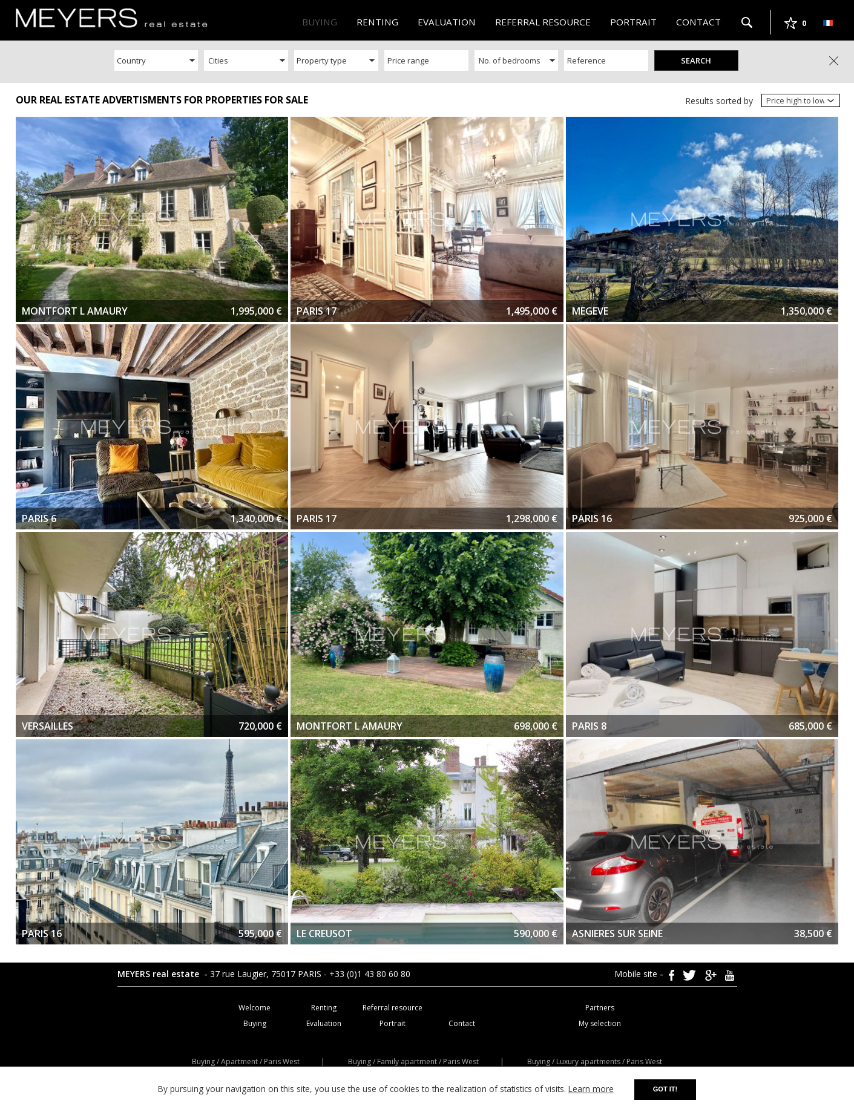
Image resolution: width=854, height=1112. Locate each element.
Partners (599, 1007)
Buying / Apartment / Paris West (246, 1061)
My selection (600, 1023)
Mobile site (637, 974)
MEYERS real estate (159, 974)
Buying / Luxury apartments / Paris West (594, 1061)
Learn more (591, 1088)
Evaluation (447, 22)
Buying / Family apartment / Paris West (413, 1061)
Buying (319, 22)
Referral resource (543, 22)
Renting (377, 22)
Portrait (633, 22)
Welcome (254, 1007)
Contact (698, 22)
